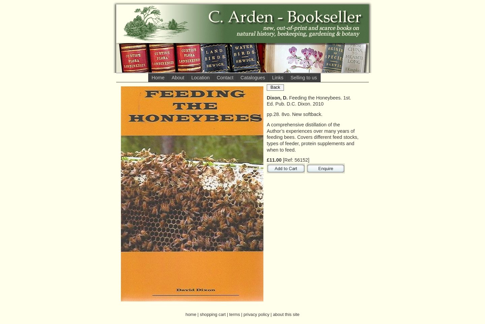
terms (234, 314)
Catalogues (252, 77)
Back (275, 87)
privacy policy (256, 314)
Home (158, 77)
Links (278, 77)
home (191, 314)
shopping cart (213, 314)
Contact (225, 77)
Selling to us (303, 77)
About (177, 77)
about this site (286, 314)
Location (200, 77)
